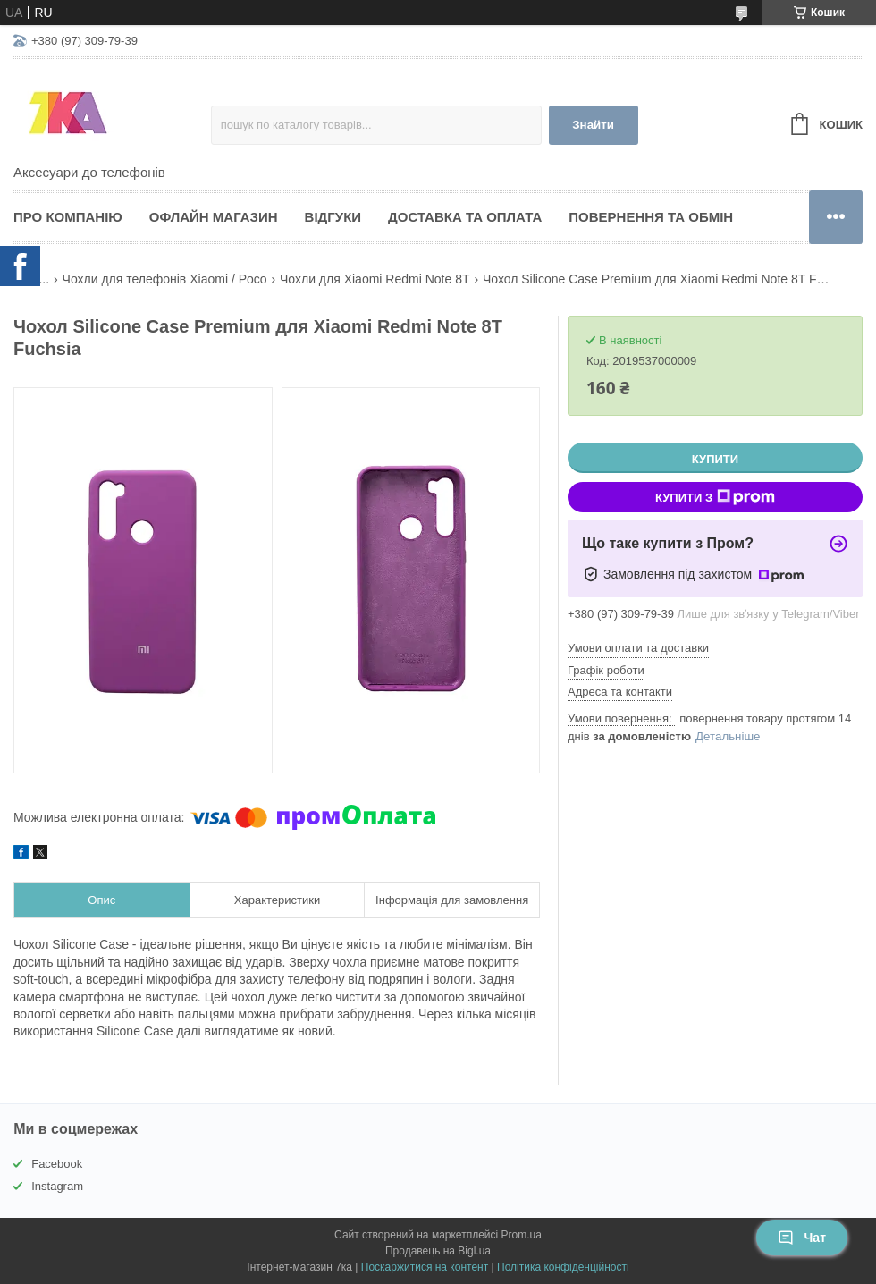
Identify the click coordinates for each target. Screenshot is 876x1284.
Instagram (57, 1186)
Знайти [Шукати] (593, 124)
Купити (715, 459)
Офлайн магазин (213, 217)
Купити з (715, 497)
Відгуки (333, 217)
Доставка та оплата (465, 217)
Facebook (56, 1163)
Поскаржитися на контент (424, 1267)
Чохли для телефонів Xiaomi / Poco (165, 279)
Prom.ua (521, 1235)
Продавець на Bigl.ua (438, 1251)
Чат (802, 1237)
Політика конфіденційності (563, 1267)
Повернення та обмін (651, 217)
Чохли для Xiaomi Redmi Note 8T (374, 279)
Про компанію (67, 217)
